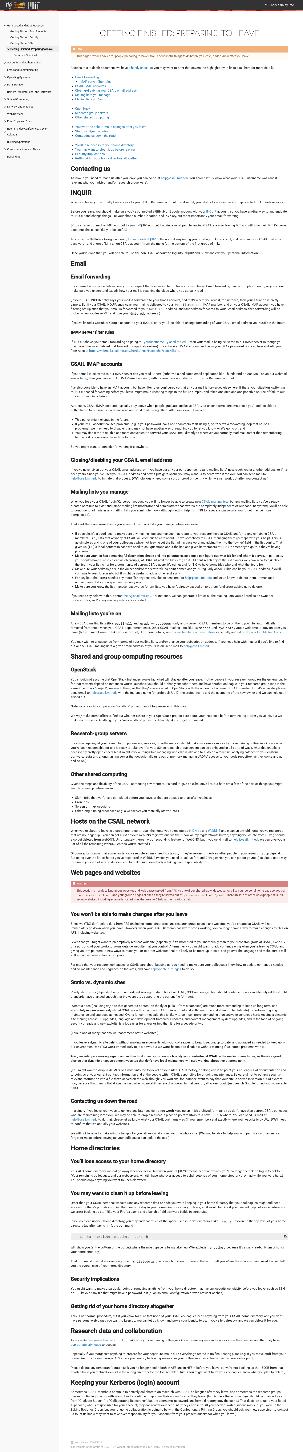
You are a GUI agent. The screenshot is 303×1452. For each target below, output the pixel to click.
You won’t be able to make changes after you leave (110, 127)
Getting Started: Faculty (24, 37)
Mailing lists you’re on (90, 99)
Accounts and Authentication (24, 62)
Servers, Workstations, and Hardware (29, 91)
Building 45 (13, 156)
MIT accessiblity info (279, 5)
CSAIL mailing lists (215, 501)
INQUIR (211, 211)
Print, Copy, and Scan (19, 121)
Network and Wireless (20, 106)
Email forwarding (87, 77)
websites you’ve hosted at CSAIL (103, 1340)
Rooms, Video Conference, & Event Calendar (27, 131)
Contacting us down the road (95, 136)
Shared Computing (18, 99)
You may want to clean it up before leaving (105, 149)
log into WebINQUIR (142, 239)
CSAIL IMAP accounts (90, 86)
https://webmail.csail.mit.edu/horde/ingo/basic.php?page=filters (134, 351)
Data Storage (15, 84)
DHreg (196, 831)
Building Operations (18, 141)
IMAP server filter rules (96, 82)
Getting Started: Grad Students (28, 31)
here (83, 378)
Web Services (15, 114)
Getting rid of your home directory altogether (106, 158)
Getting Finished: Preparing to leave (31, 49)
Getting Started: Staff (23, 43)
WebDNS (214, 831)
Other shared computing (92, 117)
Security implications (90, 154)
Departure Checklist (25, 55)
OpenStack (82, 108)
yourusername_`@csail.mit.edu (165, 342)
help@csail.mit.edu (174, 178)
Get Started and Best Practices (25, 25)
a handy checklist (141, 68)
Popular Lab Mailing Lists (263, 632)
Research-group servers (91, 113)
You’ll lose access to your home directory (104, 145)
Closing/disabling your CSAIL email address (106, 90)
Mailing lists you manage (92, 95)
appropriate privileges (166, 969)
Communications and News (23, 149)
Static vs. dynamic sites (92, 131)
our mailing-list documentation (193, 632)
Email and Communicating (22, 69)
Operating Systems (18, 77)
